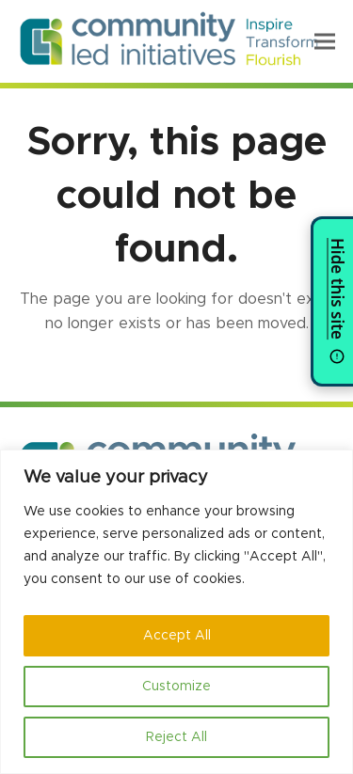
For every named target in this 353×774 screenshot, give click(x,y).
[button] (324, 41)
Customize (176, 686)
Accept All (177, 635)
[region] (176, 612)
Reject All (176, 737)
